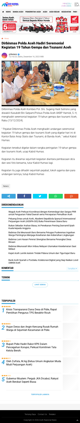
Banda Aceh (18, 12)
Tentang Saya (30, 414)
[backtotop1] (77, 420)
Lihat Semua (40, 285)
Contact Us (42, 414)
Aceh (45, 12)
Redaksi (52, 414)
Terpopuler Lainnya (40, 394)
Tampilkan (72, 269)
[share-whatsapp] (56, 196)
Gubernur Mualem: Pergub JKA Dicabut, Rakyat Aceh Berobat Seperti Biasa (32, 380)
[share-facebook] (24, 196)
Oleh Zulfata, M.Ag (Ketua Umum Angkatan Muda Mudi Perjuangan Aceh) (33, 363)
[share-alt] (9, 196)
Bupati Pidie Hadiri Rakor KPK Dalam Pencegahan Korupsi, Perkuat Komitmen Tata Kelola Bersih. (31, 347)
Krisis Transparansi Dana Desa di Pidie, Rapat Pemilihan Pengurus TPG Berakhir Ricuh (31, 311)
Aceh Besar (54, 12)
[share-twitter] (40, 196)
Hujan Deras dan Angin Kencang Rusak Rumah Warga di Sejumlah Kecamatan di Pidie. (32, 328)
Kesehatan (66, 12)
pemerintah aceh (33, 12)
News (8, 12)
